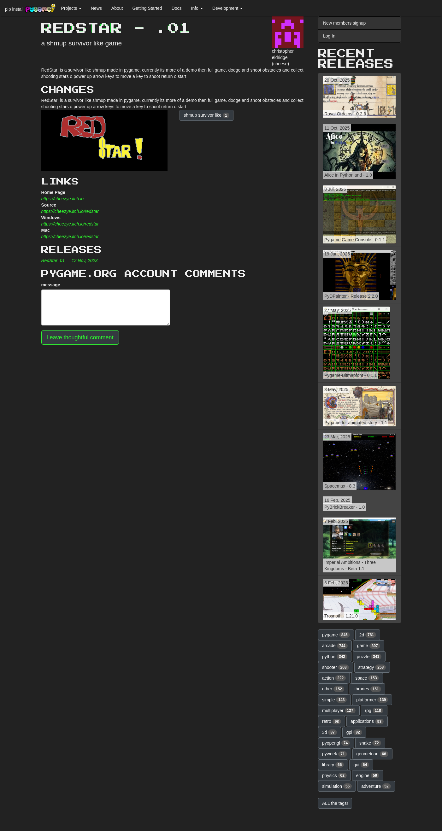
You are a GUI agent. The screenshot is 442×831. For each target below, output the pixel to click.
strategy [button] (372, 667)
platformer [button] (372, 700)
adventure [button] (376, 786)
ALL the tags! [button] (335, 803)
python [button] (334, 656)
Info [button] (197, 8)
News (96, 8)
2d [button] (367, 635)
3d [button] (329, 732)
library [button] (333, 765)
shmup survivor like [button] (206, 115)
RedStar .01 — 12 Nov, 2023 (69, 260)
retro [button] (331, 721)
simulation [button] (337, 786)
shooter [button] (335, 667)
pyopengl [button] (336, 743)
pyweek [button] (334, 754)
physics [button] (334, 775)
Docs (177, 8)
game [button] (368, 646)
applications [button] (367, 721)
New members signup (344, 23)
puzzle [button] (369, 656)
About (117, 8)
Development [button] (227, 8)
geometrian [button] (372, 754)
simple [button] (334, 700)
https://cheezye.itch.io (62, 198)
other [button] (333, 689)
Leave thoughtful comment (80, 337)
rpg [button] (374, 710)
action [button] (334, 678)
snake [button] (370, 743)
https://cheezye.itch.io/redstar (70, 211)
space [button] (367, 678)
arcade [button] (335, 646)
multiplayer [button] (339, 710)
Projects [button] (71, 8)
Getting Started (147, 8)
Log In (329, 35)
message (50, 284)
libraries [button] (367, 689)
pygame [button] (336, 635)
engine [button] (367, 775)
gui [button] (361, 765)
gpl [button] (354, 732)
